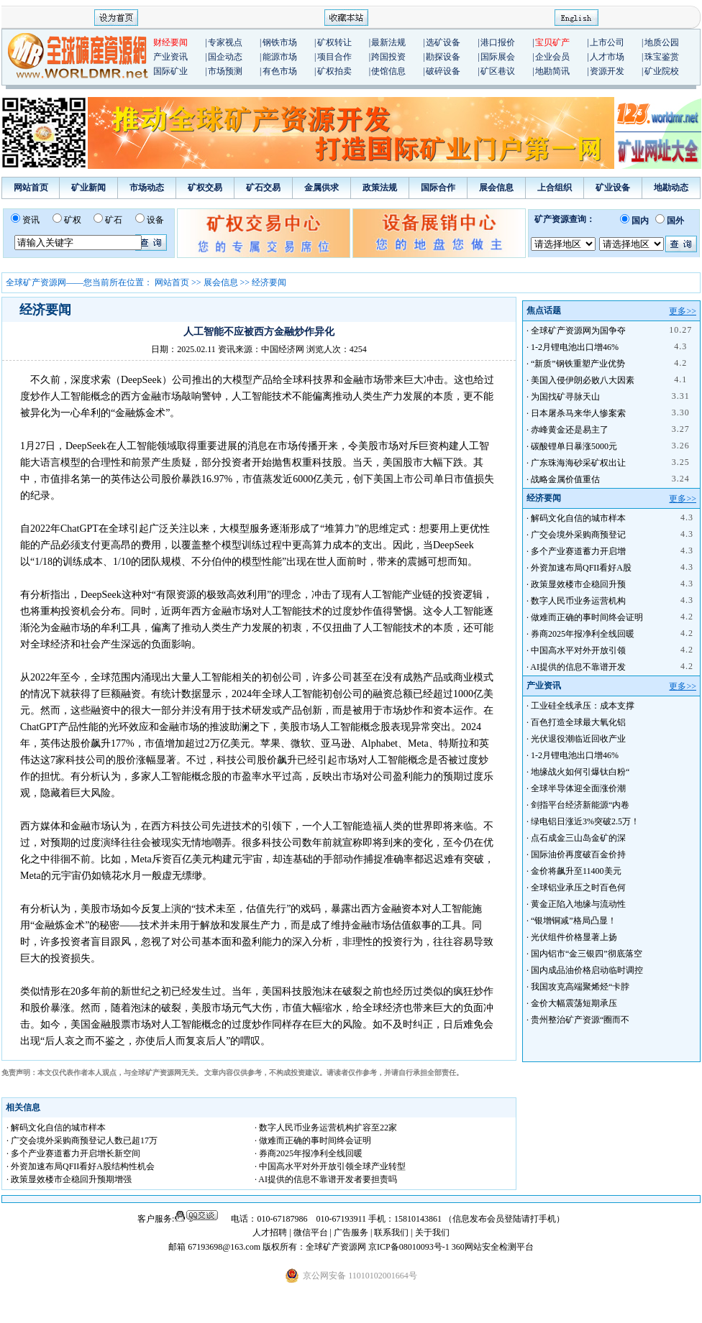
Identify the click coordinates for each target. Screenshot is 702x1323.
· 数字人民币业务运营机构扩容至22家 (326, 1128)
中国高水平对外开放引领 (578, 650)
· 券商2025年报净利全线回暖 (309, 1153)
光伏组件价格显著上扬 (574, 937)
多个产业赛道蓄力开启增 (578, 551)
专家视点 (225, 42)
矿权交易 (205, 188)
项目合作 (334, 57)
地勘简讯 (552, 71)
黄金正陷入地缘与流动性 (578, 904)
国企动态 (225, 57)
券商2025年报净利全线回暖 (582, 634)
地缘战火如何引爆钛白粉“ (580, 772)
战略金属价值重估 (565, 479)
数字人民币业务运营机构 (578, 601)
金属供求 (321, 188)
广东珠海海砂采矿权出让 (578, 463)
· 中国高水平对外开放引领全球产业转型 (330, 1166)
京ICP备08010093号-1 (410, 1247)
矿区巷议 (497, 71)
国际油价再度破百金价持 (578, 854)
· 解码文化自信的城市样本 (56, 1128)
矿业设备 (613, 188)
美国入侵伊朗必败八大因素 (582, 380)
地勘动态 (671, 188)
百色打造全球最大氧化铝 (578, 722)
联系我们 (391, 1232)
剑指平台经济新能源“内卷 (580, 805)
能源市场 (280, 57)
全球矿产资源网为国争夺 (578, 331)
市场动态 (146, 188)
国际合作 (438, 188)
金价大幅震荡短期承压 (574, 1003)
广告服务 (352, 1232)
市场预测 (225, 71)
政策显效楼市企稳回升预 (578, 584)
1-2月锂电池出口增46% (575, 347)
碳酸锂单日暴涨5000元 (574, 446)
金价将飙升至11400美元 (576, 871)
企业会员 (552, 57)
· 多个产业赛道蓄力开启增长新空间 (73, 1153)
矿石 (113, 220)
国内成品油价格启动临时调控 (587, 970)
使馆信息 (388, 71)
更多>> (682, 311)
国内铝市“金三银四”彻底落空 (586, 954)
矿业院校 (661, 71)
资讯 (31, 220)
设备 (155, 220)
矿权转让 (334, 42)
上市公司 (607, 42)
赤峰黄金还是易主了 (569, 430)
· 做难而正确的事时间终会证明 (313, 1140)
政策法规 (380, 188)
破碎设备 (443, 71)
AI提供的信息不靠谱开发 (578, 667)
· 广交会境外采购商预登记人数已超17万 (82, 1140)
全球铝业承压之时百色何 (578, 887)
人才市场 (607, 57)
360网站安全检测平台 (493, 1247)
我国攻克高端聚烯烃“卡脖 (580, 987)
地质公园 (661, 42)
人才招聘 (269, 1232)
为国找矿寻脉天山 (565, 397)
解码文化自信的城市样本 (578, 518)
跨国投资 (388, 57)
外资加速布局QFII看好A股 (581, 568)
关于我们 (432, 1232)
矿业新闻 (88, 188)
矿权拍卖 (334, 71)
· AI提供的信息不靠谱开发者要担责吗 (326, 1179)
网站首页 (31, 188)
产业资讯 (170, 57)
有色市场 (280, 71)
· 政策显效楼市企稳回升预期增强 (69, 1179)
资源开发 (607, 71)
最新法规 (388, 42)
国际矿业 (170, 71)
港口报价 (497, 42)
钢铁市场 (280, 42)
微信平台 (310, 1232)
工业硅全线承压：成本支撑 (582, 706)
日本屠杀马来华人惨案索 (578, 413)
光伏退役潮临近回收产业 (578, 739)
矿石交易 (263, 188)
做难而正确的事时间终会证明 (587, 617)
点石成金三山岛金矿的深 (578, 838)
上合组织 (554, 188)
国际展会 (497, 57)
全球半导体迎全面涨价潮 (578, 788)
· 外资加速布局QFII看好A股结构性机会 (80, 1166)
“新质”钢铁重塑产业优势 (578, 364)
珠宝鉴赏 (661, 57)
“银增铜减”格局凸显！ (573, 921)
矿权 (72, 220)
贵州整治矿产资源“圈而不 (580, 1020)
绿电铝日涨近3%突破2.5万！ (585, 821)
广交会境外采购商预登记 (578, 535)
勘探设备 (443, 57)
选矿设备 (443, 42)
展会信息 (496, 188)
